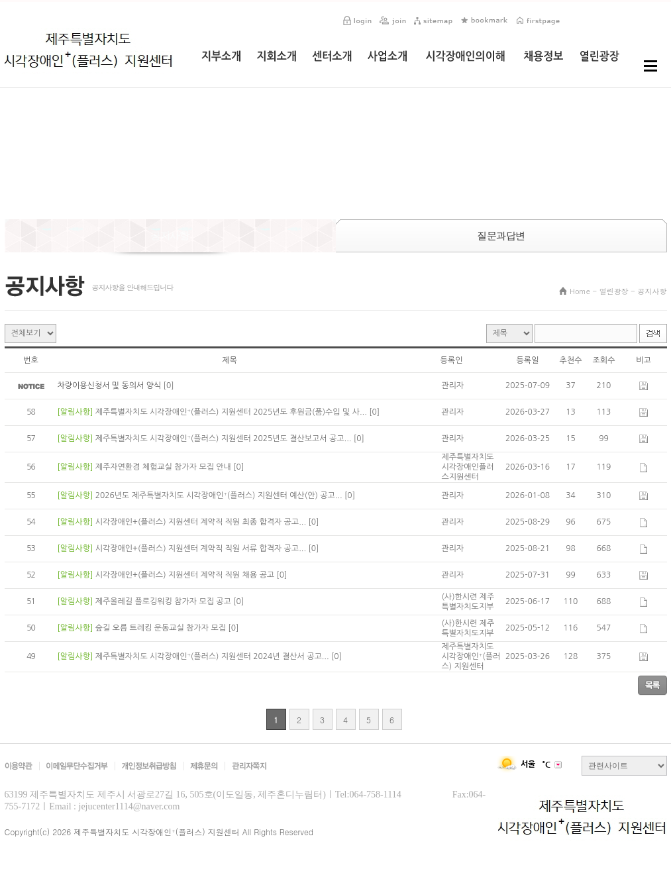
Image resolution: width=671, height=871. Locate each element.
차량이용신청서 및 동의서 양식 (111, 385)
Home (580, 291)
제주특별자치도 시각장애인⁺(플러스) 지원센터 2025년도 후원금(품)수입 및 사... (232, 412)
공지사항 (652, 291)
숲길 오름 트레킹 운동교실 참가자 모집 (162, 628)
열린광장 (614, 291)
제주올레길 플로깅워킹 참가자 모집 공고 (164, 601)
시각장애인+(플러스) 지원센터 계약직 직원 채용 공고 (186, 575)
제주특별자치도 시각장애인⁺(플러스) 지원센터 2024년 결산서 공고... (213, 656)
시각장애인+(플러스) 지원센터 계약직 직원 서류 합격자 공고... (202, 548)
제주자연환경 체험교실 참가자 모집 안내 (164, 467)
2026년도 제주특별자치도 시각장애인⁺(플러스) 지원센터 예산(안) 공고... (219, 495)
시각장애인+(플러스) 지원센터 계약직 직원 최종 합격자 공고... (202, 522)
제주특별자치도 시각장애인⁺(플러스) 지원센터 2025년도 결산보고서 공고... (224, 438)
